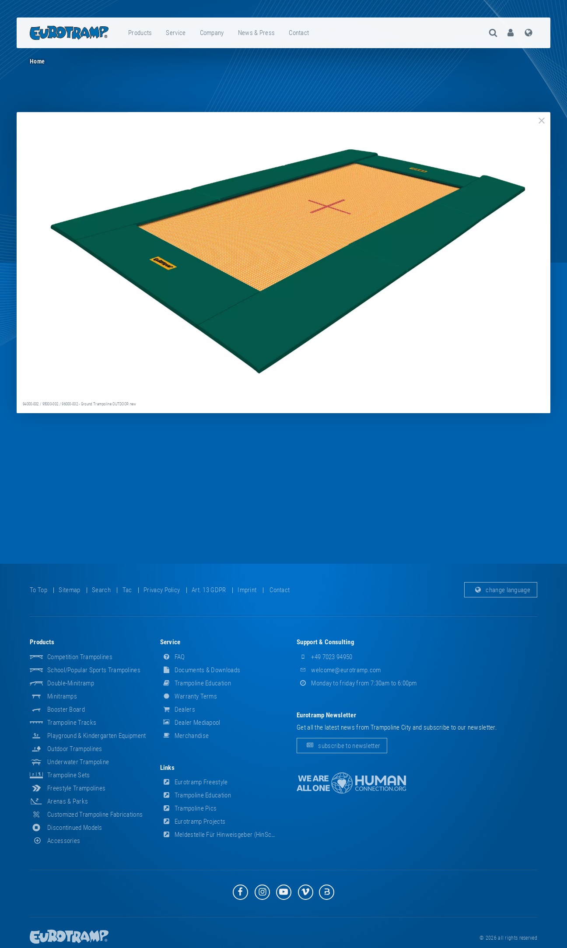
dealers (177, 709)
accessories (55, 841)
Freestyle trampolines (76, 788)
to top (38, 590)
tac (127, 590)
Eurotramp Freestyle (194, 782)
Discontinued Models (74, 828)
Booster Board (66, 709)
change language (500, 590)
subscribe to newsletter (342, 746)
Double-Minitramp (70, 683)
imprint (247, 590)
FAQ (172, 657)
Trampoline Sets (68, 775)
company (212, 33)
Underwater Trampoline (78, 762)
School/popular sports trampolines (93, 670)
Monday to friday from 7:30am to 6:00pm (357, 683)
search (101, 590)
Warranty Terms (188, 696)
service (176, 33)
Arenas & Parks (67, 801)
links (167, 768)
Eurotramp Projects (193, 821)
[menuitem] (140, 33)
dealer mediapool (190, 723)
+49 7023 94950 (325, 657)
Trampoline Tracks (71, 723)
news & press (256, 33)
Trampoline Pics (188, 808)
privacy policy (162, 590)
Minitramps (62, 696)
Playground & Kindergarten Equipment (96, 736)
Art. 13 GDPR (209, 590)
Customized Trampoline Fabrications (95, 814)
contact (299, 33)
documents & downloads (200, 670)
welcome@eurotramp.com (339, 670)
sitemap (69, 590)
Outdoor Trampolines (74, 749)
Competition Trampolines (79, 657)
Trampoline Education (195, 683)
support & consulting (325, 642)
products (140, 33)
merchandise (184, 736)
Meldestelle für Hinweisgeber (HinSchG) (220, 835)
